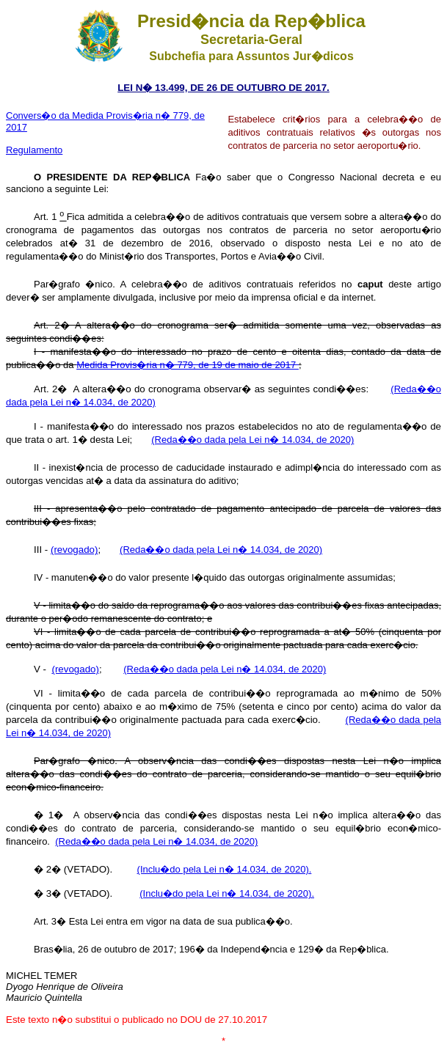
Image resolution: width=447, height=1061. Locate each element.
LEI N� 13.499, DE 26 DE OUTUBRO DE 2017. (223, 87)
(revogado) (74, 549)
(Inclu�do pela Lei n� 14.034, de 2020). (224, 869)
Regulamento (34, 149)
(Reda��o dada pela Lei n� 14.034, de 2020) (252, 439)
